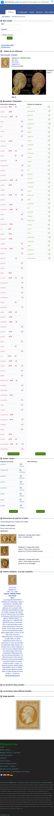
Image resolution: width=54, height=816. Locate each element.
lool (29, 208)
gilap (29, 199)
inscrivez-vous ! (6, 47)
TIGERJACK (4, 470)
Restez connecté (8, 35)
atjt (28, 170)
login (2, 24)
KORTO (30, 178)
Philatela (3, 424)
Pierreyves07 (4, 444)
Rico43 (3, 439)
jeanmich (30, 115)
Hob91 (30, 140)
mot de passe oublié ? (7, 45)
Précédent (14, 55)
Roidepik (3, 385)
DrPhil (29, 132)
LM (1, 356)
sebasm (3, 351)
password (4, 29)
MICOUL (3, 258)
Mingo (2, 302)
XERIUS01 (4, 209)
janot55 (3, 505)
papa (2, 341)
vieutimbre (4, 488)
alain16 (3, 200)
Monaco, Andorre (5, 750)
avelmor (30, 225)
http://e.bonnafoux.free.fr (12, 675)
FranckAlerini (31, 258)
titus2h (3, 112)
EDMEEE (3, 322)
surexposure (4, 165)
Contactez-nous (4, 815)
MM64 (2, 376)
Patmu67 (3, 288)
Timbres (10, 12)
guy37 (29, 229)
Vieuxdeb (30, 187)
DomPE (3, 195)
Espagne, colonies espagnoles (9, 769)
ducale (3, 336)
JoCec (2, 312)
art (1, 136)
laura (2, 121)
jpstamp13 (31, 183)
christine (3, 239)
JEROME (30, 212)
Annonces (39, 12)
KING (2, 219)
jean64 (3, 434)
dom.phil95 (4, 249)
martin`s (3, 482)
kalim (2, 214)
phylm (2, 346)
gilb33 (2, 234)
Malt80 (30, 128)
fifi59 (29, 107)
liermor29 (3, 146)
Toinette (3, 141)
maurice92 (31, 241)
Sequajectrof (4, 283)
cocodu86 (3, 400)
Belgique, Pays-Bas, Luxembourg (10, 752)
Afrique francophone (6, 755)
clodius (3, 410)
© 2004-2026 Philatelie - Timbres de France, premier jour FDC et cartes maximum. (26, 782)
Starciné (3, 317)
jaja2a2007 (4, 307)
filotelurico (31, 195)
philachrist (4, 161)
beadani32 (31, 204)
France (2, 747)
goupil (2, 429)
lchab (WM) (4, 107)
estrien (3, 185)
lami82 (30, 157)
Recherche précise (18, 16)
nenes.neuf (4, 117)
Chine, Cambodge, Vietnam (8, 763)
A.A (2, 229)
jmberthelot (4, 180)
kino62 (3, 366)
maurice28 (31, 254)
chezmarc (30, 153)
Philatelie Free (23, 6)
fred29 (2, 268)
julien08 (3, 332)
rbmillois (3, 170)
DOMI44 (30, 174)
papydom (30, 136)
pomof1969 (4, 390)
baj (1, 126)
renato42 (30, 119)
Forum (31, 12)
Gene (2, 156)
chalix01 (30, 216)
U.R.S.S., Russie (5, 761)
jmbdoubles (4, 395)
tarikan (3, 253)
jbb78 (29, 246)
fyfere (29, 233)
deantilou (3, 327)
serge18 (3, 361)
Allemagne (3, 758)
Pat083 (3, 190)
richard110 (4, 224)
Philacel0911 (4, 449)
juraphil (30, 149)
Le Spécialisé (22, 12)
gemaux (3, 263)
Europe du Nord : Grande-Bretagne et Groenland (14, 771)
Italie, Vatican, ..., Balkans (7, 766)
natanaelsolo (4, 297)
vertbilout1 (31, 250)
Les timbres (6, 16)
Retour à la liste (5, 55)
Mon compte (49, 12)
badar (29, 166)
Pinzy (2, 405)
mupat (2, 151)
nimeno (3, 371)
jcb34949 (30, 145)
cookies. (17, 2)
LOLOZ (3, 278)
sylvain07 (3, 205)
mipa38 (3, 244)
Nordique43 (4, 420)
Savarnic (3, 293)
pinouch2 (3, 175)
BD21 (2, 273)
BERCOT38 (4, 380)
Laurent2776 (4, 415)
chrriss (3, 131)
